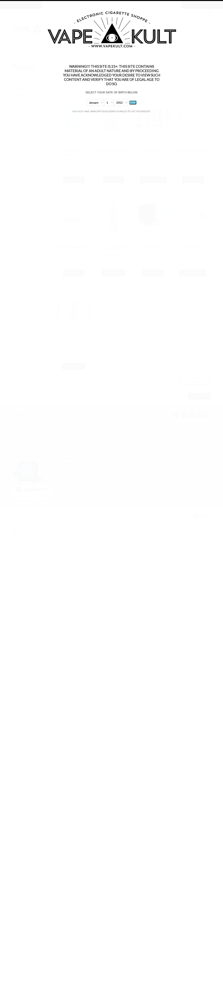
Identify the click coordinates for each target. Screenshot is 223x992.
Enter (133, 102)
